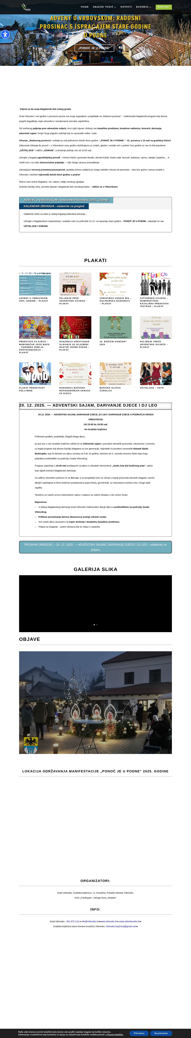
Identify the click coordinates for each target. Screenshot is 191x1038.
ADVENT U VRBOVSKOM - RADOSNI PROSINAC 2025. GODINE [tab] (66, 200)
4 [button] (91, 746)
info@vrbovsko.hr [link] (90, 921)
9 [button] (104, 746)
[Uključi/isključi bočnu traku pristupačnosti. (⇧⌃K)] (5, 34)
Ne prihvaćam (161, 1033)
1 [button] (94, 624)
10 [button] (106, 746)
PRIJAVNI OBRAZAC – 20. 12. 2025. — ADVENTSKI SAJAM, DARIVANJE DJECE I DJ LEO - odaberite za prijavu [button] (95, 547)
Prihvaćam (139, 1033)
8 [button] (101, 746)
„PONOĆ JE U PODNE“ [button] (94, 48)
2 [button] (96, 624)
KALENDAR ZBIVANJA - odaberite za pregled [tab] (54, 206)
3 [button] (89, 746)
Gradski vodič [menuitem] (103, 7)
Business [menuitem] (142, 7)
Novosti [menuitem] (126, 7)
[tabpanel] (95, 220)
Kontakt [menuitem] (164, 7)
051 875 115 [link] (72, 921)
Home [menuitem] (85, 7)
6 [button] (96, 746)
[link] (108, 921)
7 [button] (99, 746)
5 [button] (94, 746)
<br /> (95, 89)
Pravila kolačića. (115, 1034)
